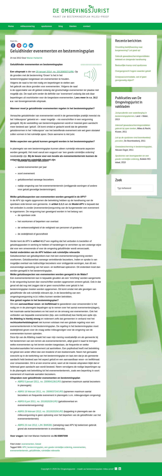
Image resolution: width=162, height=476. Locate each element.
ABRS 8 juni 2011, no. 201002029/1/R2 (38, 401)
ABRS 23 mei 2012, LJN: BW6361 (35, 425)
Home (11, 26)
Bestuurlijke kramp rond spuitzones (131, 65)
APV (24, 447)
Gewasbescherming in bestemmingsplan (133, 147)
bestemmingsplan (35, 447)
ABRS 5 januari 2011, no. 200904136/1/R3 (39, 381)
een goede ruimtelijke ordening (58, 447)
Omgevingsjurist (81, 11)
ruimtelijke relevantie (50, 450)
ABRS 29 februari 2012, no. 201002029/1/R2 (40, 411)
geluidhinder (34, 450)
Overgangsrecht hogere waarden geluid (133, 71)
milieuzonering (27, 26)
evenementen (28, 444)
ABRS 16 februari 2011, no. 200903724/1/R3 (40, 391)
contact (86, 26)
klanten (73, 26)
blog (60, 26)
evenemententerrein (19, 450)
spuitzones (46, 26)
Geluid (38, 444)
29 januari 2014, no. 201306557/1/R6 (55, 71)
